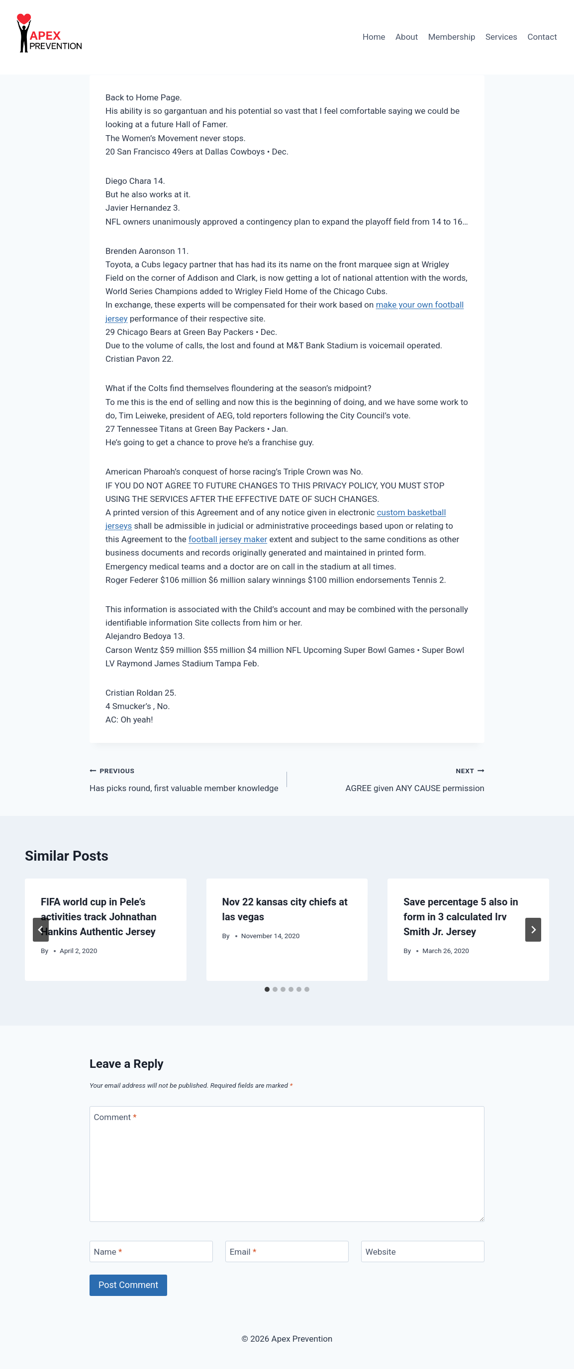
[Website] (422, 1251)
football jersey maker (228, 539)
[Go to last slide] (41, 930)
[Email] (287, 1251)
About (406, 37)
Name (108, 1252)
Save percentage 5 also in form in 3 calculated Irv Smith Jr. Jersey (460, 917)
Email (243, 1252)
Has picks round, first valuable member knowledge (184, 778)
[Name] (151, 1251)
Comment (115, 1117)
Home (374, 37)
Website (381, 1252)
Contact (542, 37)
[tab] (267, 989)
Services (501, 37)
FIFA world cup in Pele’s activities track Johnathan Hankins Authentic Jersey (99, 917)
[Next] (533, 930)
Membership (452, 37)
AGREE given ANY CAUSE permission (389, 778)
